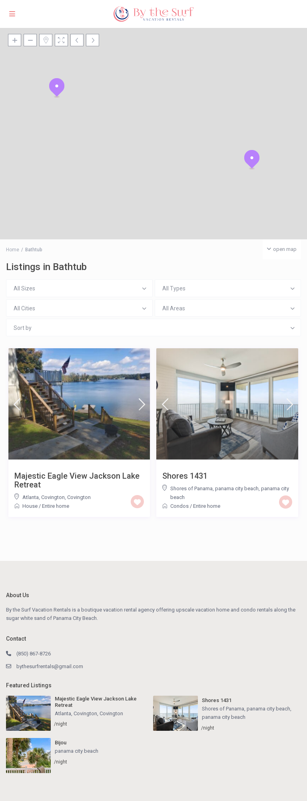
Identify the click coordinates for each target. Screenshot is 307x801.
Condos (179, 506)
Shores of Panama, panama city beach (214, 488)
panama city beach (223, 717)
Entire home (55, 506)
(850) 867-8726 (33, 654)
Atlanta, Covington (43, 497)
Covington (79, 497)
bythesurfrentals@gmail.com (49, 666)
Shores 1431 (184, 476)
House (30, 506)
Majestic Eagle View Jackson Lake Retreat (77, 480)
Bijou (60, 743)
